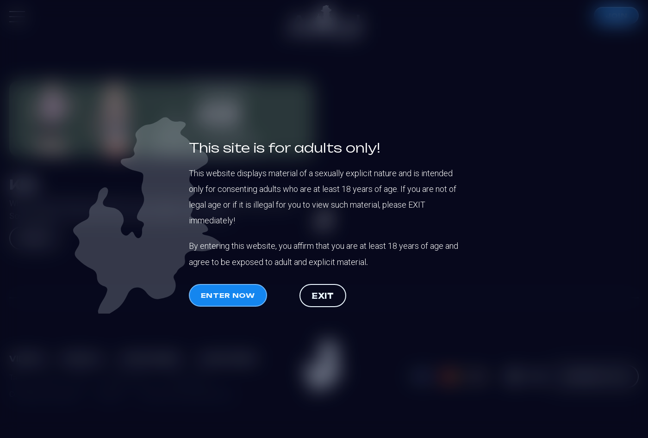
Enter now (228, 295)
